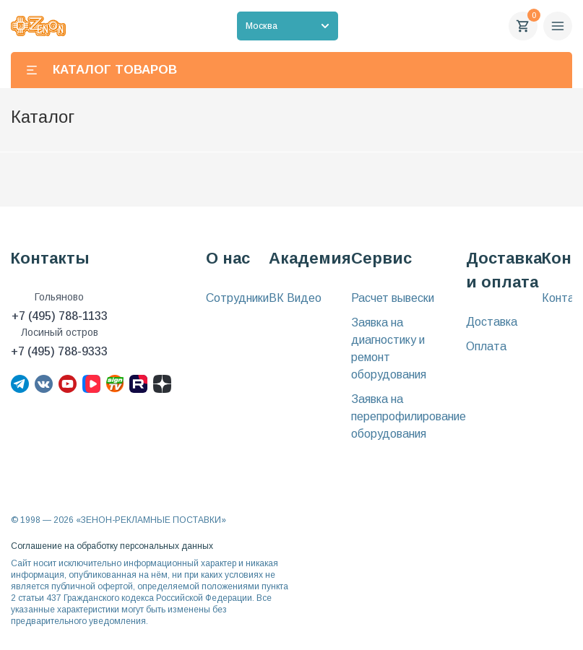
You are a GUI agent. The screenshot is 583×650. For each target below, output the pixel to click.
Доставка (491, 322)
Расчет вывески (392, 298)
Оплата (486, 346)
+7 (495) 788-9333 (59, 351)
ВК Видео (295, 298)
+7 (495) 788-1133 (60, 316)
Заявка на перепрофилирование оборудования (408, 416)
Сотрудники (237, 298)
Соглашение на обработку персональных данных (112, 546)
